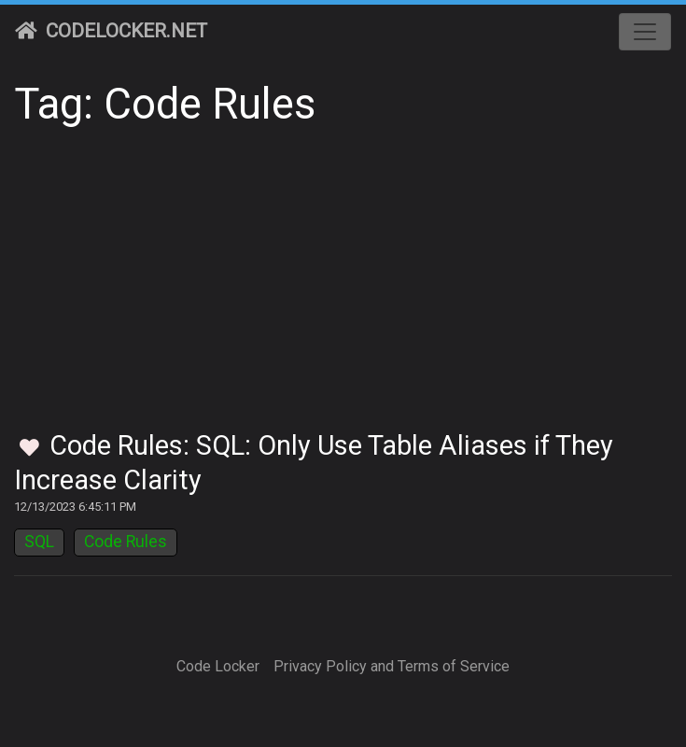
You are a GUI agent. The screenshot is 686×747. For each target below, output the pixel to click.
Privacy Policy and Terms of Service (391, 666)
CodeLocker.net (111, 31)
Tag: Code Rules (164, 104)
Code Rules (125, 541)
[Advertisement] (343, 289)
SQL (39, 541)
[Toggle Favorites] (29, 448)
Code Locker (217, 666)
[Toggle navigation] (645, 31)
